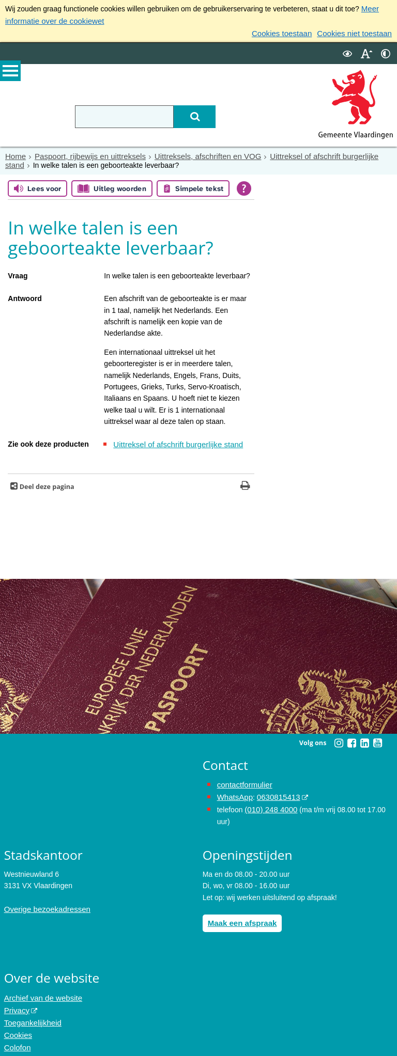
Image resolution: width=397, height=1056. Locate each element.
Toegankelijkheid (31, 1012)
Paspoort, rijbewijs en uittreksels (84, 153)
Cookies (17, 1024)
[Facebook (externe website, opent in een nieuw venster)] (351, 738)
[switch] (347, 51)
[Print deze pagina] (245, 482)
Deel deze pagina (46, 482)
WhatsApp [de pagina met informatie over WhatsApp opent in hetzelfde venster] (234, 791)
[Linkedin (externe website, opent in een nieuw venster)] (364, 738)
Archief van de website (40, 989)
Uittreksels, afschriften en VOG (195, 153)
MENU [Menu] (10, 72)
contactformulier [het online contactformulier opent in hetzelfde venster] (243, 780)
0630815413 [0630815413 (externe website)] (274, 791)
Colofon (16, 1035)
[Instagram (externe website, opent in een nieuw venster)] (338, 738)
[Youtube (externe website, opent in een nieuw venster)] (377, 738)
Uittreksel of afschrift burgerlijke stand (313, 153)
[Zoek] (210, 114)
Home (14, 153)
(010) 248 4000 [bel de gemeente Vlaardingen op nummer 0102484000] (269, 803)
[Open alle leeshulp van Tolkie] (244, 185)
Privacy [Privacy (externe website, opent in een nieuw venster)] (16, 1001)
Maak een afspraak (240, 915)
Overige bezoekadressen (44, 901)
